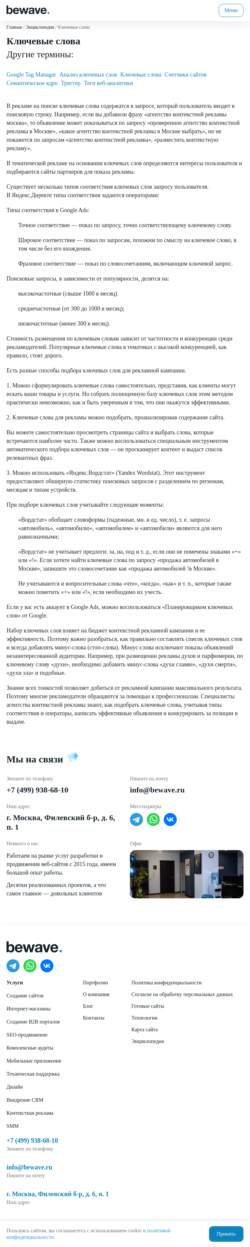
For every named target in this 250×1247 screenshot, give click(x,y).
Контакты (93, 1018)
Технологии (145, 1018)
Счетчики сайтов (186, 74)
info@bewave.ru (157, 790)
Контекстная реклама (30, 1113)
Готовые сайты (148, 1006)
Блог (88, 1006)
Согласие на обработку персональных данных (182, 994)
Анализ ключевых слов (88, 74)
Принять (226, 1234)
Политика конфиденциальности (167, 982)
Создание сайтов (25, 995)
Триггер (70, 83)
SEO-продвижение (27, 1034)
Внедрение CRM (25, 1100)
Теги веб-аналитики (108, 83)
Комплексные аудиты (30, 1048)
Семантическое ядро (32, 83)
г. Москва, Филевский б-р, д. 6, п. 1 (58, 1193)
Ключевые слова (140, 74)
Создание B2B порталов (33, 1021)
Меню (231, 10)
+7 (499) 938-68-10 (37, 790)
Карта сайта (145, 1029)
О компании (96, 994)
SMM (13, 1126)
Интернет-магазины (28, 1008)
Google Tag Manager (31, 74)
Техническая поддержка (33, 1074)
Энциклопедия (148, 1041)
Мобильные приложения (34, 1061)
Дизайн (15, 1087)
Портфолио (95, 982)
